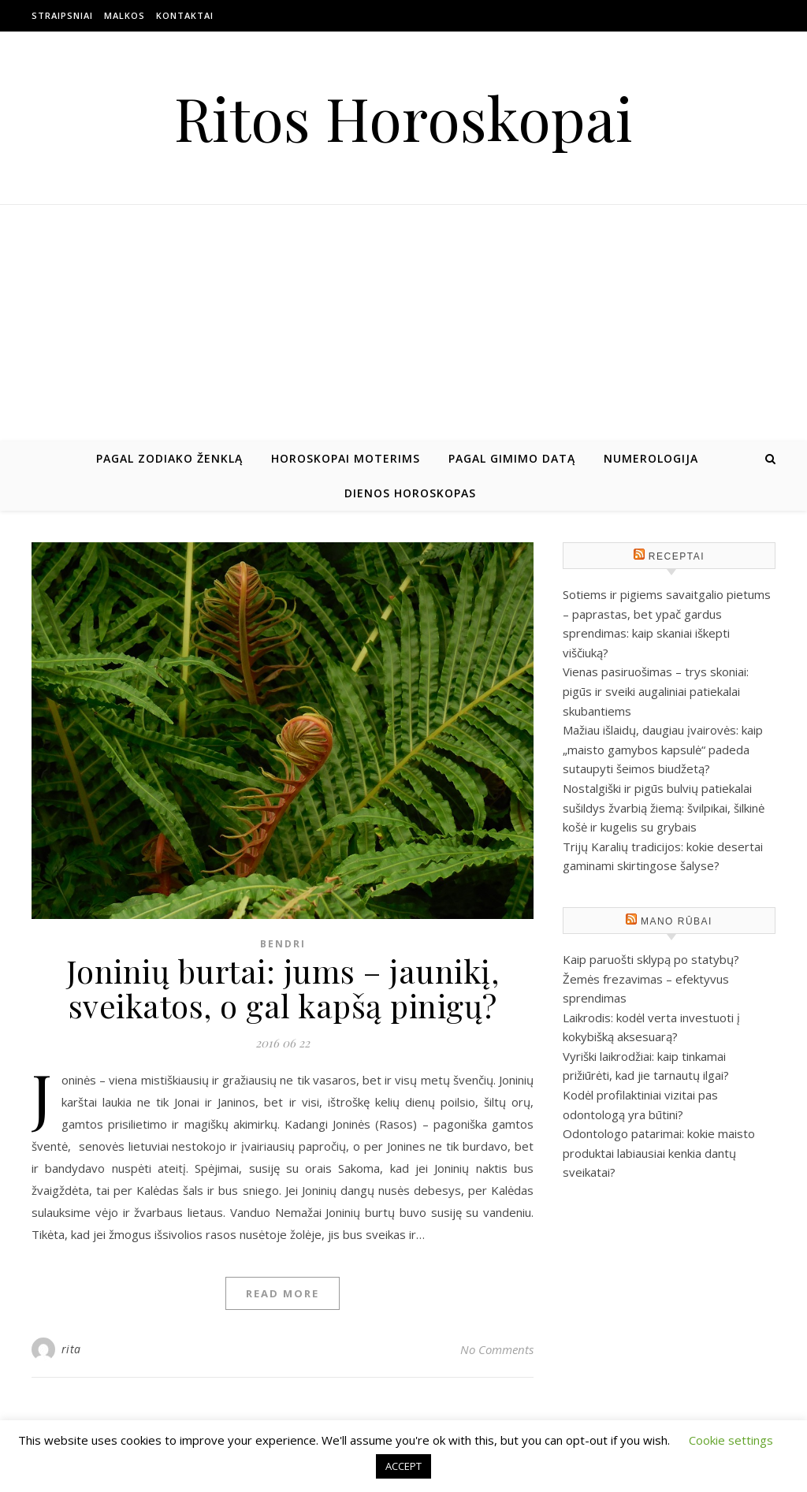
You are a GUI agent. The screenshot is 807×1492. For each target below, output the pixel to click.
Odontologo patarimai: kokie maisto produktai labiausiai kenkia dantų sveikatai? (659, 1153)
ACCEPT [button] (403, 1466)
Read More (282, 1293)
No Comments (497, 1349)
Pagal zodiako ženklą (169, 458)
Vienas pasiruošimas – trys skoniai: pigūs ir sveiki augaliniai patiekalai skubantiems (656, 691)
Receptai (677, 556)
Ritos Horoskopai (403, 117)
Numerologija (651, 458)
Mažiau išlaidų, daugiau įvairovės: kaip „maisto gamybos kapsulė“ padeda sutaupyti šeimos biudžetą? (663, 749)
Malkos (124, 15)
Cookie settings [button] (731, 1440)
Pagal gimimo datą (511, 458)
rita (71, 1348)
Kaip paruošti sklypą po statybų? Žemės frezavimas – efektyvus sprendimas (651, 978)
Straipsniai (62, 15)
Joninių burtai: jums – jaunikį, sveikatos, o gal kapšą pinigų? (283, 988)
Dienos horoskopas (410, 493)
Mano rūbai (676, 921)
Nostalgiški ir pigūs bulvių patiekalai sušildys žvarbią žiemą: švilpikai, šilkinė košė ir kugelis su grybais (663, 807)
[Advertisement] (403, 323)
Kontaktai (185, 15)
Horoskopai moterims (345, 458)
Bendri (283, 944)
